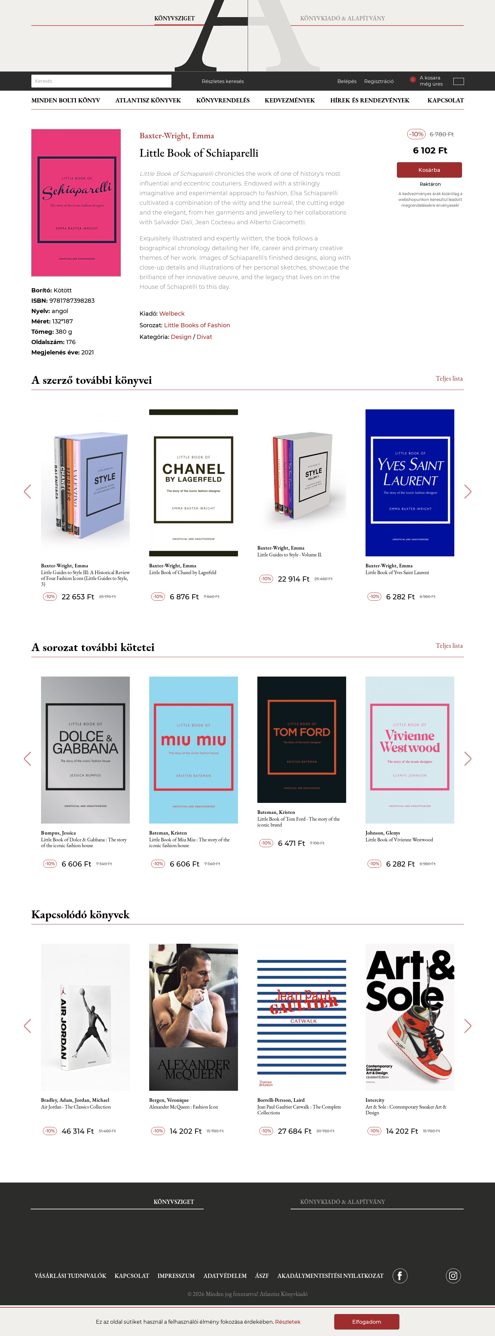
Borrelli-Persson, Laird (281, 1100)
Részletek (288, 1322)
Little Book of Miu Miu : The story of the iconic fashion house (189, 843)
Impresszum (176, 1275)
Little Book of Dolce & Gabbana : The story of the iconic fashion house (84, 843)
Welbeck (172, 313)
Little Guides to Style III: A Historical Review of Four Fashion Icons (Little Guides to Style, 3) (85, 578)
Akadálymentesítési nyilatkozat (330, 1275)
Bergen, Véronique (169, 1100)
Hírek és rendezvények (370, 100)
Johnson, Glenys (383, 833)
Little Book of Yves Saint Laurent (397, 573)
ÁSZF (262, 1275)
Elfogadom (366, 1322)
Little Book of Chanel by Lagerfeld (182, 573)
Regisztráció (379, 81)
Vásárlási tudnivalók (70, 1275)
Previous (27, 491)
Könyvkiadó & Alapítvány (342, 18)
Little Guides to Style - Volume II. (289, 555)
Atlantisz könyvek (148, 100)
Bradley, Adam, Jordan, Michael (75, 1100)
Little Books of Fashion (197, 325)
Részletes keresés (223, 81)
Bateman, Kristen (168, 833)
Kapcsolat (446, 100)
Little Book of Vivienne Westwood (399, 840)
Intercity (375, 1100)
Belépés (346, 81)
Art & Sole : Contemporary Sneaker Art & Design (406, 1110)
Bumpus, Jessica (58, 833)
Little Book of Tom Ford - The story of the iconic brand (298, 822)
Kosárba (429, 170)
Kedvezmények (290, 100)
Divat (204, 337)
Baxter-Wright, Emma (176, 135)
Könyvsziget (174, 18)
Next (468, 491)
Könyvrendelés (223, 100)
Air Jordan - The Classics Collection (76, 1107)
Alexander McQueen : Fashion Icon (183, 1107)
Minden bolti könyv (65, 100)
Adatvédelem (225, 1275)
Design (181, 337)
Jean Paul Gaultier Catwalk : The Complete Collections (299, 1110)
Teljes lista (449, 378)
